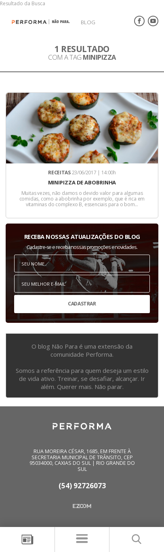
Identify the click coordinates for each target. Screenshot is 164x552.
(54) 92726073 (82, 486)
